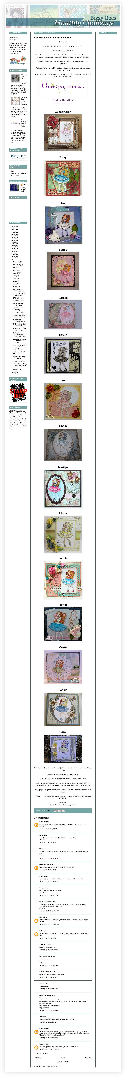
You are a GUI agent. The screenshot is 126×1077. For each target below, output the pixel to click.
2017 (13, 243)
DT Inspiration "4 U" (19, 351)
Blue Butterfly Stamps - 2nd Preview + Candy (19, 340)
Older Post (88, 1057)
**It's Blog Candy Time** (24, 76)
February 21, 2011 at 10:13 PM (49, 911)
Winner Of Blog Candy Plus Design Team (20, 364)
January (16, 369)
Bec (24, 184)
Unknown (42, 821)
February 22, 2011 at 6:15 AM (48, 1010)
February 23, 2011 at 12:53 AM (49, 1049)
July (14, 276)
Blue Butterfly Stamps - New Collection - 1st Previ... (19, 346)
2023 (13, 226)
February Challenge (19, 361)
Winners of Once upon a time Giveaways (20, 316)
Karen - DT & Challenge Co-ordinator (18, 174)
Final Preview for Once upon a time (19, 320)
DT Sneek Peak (18, 301)
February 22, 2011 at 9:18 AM (48, 1038)
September (17, 270)
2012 (13, 257)
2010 (13, 372)
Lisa (40, 917)
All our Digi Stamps (63, 55)
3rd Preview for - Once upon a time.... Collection (19, 334)
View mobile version (63, 1061)
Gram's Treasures (45, 901)
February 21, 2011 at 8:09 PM (48, 829)
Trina (41, 1017)
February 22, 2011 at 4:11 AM (48, 989)
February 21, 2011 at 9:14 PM (48, 881)
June (15, 278)
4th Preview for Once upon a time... (53, 37)
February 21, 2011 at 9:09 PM (48, 870)
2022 (13, 229)
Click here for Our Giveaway (63, 50)
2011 (13, 259)
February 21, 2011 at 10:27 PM (49, 924)
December (16, 262)
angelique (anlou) (45, 995)
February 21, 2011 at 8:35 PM (48, 842)
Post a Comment (42, 1053)
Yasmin (41, 1044)
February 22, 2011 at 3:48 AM (48, 977)
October (16, 267)
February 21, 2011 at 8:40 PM (48, 858)
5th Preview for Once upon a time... (19, 325)
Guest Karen (63, 111)
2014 (13, 251)
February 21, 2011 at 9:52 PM (48, 895)
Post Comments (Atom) (50, 1066)
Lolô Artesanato (44, 956)
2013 (13, 254)
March (15, 287)
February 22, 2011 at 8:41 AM (48, 1022)
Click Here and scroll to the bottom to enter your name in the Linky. (63, 779)
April (14, 284)
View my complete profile (23, 190)
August (15, 273)
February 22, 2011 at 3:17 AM (48, 965)
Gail (12, 171)
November (16, 265)
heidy (41, 888)
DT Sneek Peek (18, 298)
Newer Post (38, 1057)
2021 (13, 232)
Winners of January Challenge (19, 357)
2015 (13, 248)
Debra (41, 876)
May (14, 281)
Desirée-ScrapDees (45, 972)
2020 (13, 235)
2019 (13, 237)
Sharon (41, 983)
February (16, 289)
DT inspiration (17, 354)
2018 (13, 240)
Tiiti (40, 849)
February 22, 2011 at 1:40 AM (48, 950)
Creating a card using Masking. (19, 308)
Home (63, 1057)
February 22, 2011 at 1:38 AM (48, 938)
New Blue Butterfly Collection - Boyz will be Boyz (19, 293)
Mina (41, 835)
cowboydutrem (44, 864)
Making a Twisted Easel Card (18, 304)
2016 (13, 246)
